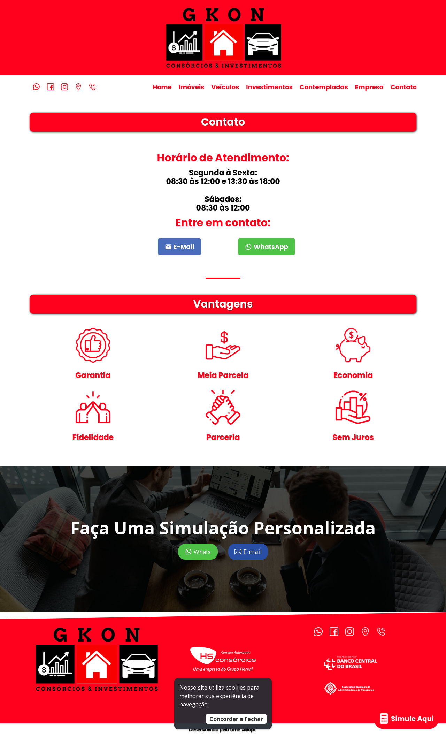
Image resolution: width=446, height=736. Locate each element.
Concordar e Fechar (236, 719)
